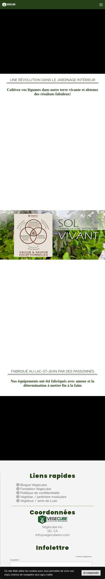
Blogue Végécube (33, 485)
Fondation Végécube (35, 489)
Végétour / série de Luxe (38, 501)
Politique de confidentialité (40, 493)
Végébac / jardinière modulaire (43, 497)
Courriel (15, 560)
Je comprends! (91, 573)
